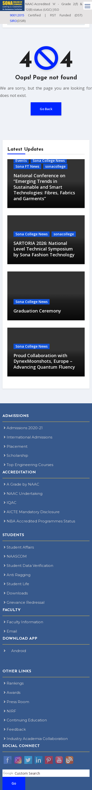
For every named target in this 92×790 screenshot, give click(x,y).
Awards (12, 692)
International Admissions (28, 437)
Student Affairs (19, 547)
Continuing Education (25, 720)
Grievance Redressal (24, 602)
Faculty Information (23, 622)
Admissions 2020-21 (23, 428)
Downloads (16, 593)
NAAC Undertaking (23, 493)
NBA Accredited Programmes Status (39, 521)
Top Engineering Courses (28, 464)
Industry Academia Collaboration (36, 738)
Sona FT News (27, 166)
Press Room (16, 701)
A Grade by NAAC (21, 484)
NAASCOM (15, 556)
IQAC (10, 502)
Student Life (16, 584)
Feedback (15, 729)
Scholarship (16, 455)
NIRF (10, 711)
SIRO (13, 21)
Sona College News (49, 160)
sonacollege (55, 166)
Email (10, 631)
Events (21, 160)
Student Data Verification (28, 565)
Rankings (14, 683)
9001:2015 (17, 15)
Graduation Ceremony (37, 311)
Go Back (46, 109)
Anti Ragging (17, 574)
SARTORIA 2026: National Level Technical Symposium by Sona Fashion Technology (44, 249)
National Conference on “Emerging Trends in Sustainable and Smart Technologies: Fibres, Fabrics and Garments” (44, 187)
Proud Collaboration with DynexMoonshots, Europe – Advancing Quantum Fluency (44, 361)
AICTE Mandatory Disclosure (32, 511)
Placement (15, 446)
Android (15, 650)
